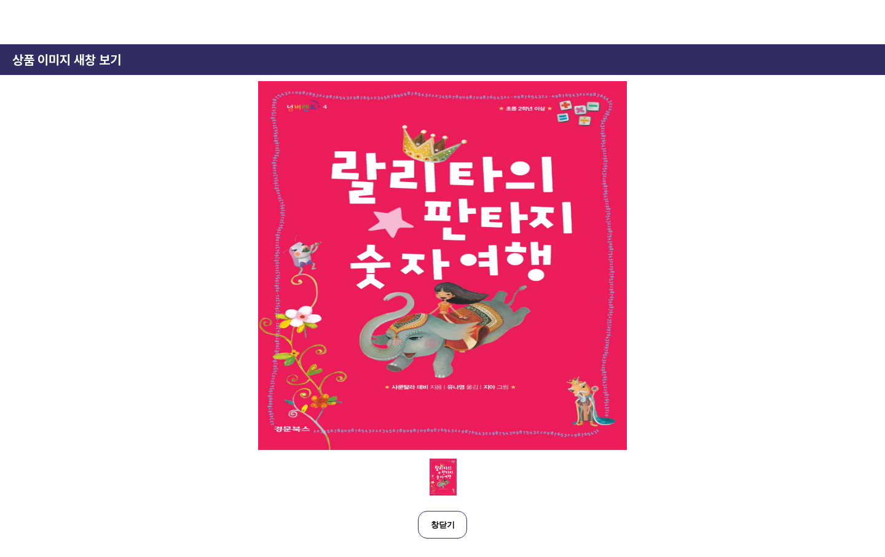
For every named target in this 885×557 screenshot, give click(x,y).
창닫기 (443, 524)
